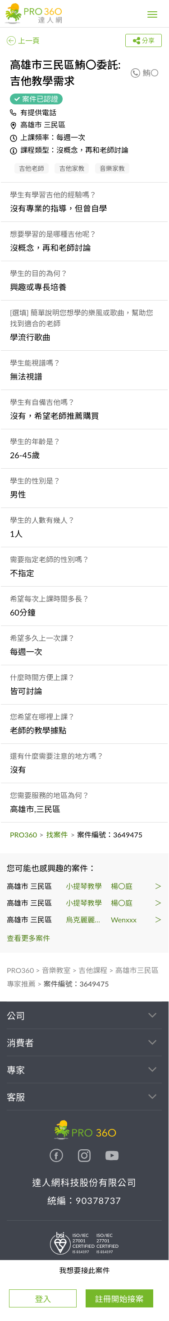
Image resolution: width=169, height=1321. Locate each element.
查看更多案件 (28, 938)
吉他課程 (92, 970)
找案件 (57, 834)
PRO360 (23, 834)
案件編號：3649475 (76, 983)
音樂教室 (56, 970)
